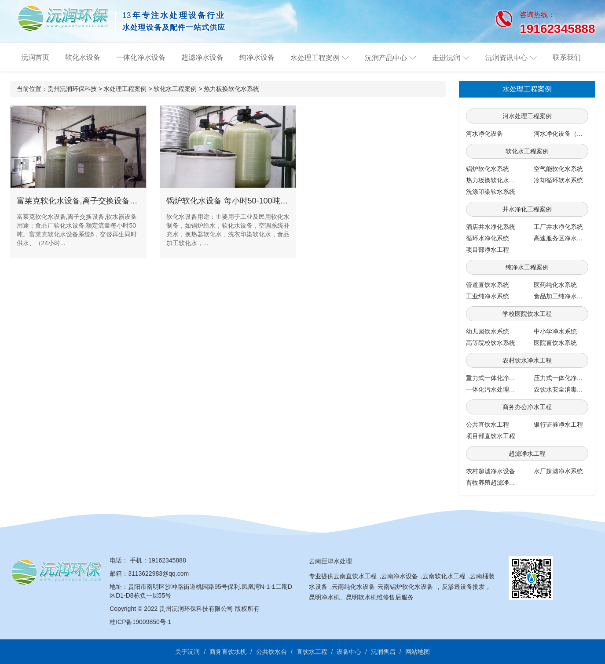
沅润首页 (35, 57)
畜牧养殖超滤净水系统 (497, 482)
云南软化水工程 (444, 576)
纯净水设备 (257, 57)
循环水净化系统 (487, 238)
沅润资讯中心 (506, 58)
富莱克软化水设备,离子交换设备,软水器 (86, 200)
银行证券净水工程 (558, 424)
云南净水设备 (399, 576)
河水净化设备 (484, 133)
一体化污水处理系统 (493, 389)
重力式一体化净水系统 (497, 377)
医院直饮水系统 (555, 342)
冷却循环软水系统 (558, 180)
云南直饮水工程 (355, 576)
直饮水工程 (312, 651)
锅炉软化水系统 (487, 168)
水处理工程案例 (315, 58)
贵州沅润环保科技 (72, 88)
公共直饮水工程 (487, 424)
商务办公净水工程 (527, 406)
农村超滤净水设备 (490, 471)
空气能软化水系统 (558, 168)
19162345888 (167, 560)
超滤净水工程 (527, 453)
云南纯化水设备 (353, 586)
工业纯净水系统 (487, 296)
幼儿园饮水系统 (487, 331)
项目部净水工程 (487, 249)
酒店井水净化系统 (490, 226)
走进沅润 (446, 58)
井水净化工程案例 (527, 209)
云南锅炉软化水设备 (405, 586)
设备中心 (349, 651)
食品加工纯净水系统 (561, 296)
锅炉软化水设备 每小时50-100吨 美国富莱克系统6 (254, 200)
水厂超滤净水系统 (558, 471)
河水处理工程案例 (527, 116)
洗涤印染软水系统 (490, 191)
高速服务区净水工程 (561, 238)
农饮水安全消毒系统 (561, 389)
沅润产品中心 (386, 58)
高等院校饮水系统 (490, 342)
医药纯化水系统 (555, 284)
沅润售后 (383, 651)
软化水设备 (82, 57)
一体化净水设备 (140, 57)
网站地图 (417, 651)
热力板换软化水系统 (231, 88)
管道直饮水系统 (487, 284)
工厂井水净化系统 (558, 226)
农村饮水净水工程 (527, 360)
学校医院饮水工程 (527, 313)
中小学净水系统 (555, 331)
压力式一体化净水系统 (564, 377)
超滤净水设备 (202, 57)
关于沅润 (187, 651)
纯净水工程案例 (527, 267)
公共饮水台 (271, 651)
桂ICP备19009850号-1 (140, 621)
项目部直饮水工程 (490, 435)
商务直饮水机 (227, 651)
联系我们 (567, 57)
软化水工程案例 (175, 88)
